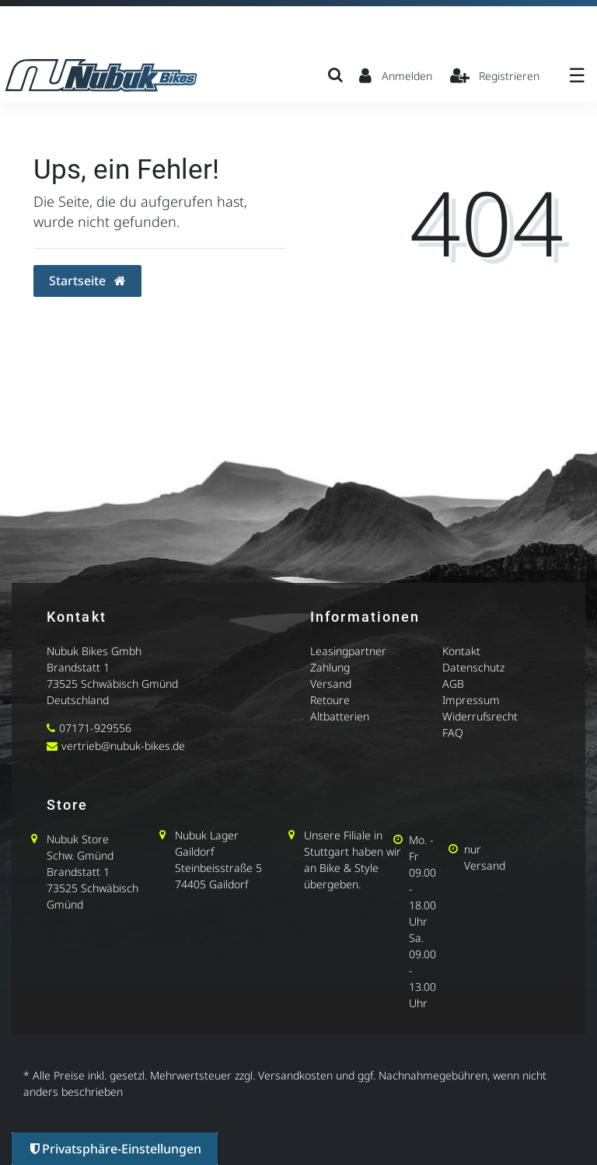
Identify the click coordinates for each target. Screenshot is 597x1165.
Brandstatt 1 (78, 667)
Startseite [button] (87, 280)
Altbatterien (339, 716)
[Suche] (335, 75)
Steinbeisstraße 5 (218, 867)
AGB (453, 683)
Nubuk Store (78, 839)
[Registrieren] (495, 74)
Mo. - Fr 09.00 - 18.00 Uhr (422, 880)
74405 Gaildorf (211, 884)
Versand (330, 683)
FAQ (452, 732)
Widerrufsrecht (480, 716)
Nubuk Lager (207, 835)
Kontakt (461, 651)
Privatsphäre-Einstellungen (115, 1148)
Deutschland (78, 699)
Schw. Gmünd (80, 855)
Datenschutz (473, 667)
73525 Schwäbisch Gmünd (112, 683)
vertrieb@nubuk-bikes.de (123, 745)
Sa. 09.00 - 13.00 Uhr (422, 970)
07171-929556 (95, 727)
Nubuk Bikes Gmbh (94, 651)
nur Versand (484, 857)
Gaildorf (194, 851)
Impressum (471, 699)
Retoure (330, 699)
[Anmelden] (395, 74)
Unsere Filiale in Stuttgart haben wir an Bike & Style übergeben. (352, 859)
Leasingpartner (348, 651)
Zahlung (330, 667)
